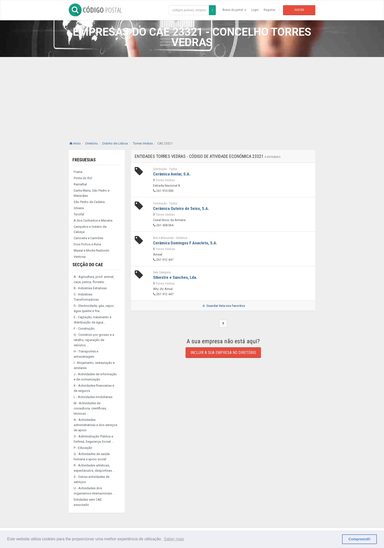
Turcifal (79, 214)
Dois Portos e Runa (87, 244)
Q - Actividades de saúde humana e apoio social (92, 456)
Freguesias (84, 159)
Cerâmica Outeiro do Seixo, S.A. (181, 208)
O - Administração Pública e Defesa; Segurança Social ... (94, 438)
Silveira (79, 208)
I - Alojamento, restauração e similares (94, 365)
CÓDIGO (95, 10)
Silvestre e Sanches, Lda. (175, 277)
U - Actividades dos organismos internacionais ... (94, 490)
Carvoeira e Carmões (88, 238)
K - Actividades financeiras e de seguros (94, 388)
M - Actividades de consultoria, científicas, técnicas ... (90, 408)
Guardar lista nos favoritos (223, 306)
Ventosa (80, 257)
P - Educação (83, 448)
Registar (269, 10)
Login (255, 10)
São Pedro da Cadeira (89, 202)
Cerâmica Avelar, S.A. (172, 174)
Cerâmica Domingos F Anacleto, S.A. (185, 242)
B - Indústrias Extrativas (90, 288)
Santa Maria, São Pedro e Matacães (91, 193)
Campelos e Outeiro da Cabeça (90, 229)
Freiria (78, 172)
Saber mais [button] (174, 539)
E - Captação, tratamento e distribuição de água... (92, 319)
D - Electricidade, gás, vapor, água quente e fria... (94, 308)
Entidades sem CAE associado (88, 502)
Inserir (299, 10)
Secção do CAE (87, 264)
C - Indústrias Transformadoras (86, 296)
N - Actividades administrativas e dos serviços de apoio (95, 425)
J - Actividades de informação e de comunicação (95, 376)
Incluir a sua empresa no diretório (223, 352)
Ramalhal (80, 184)
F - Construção (84, 328)
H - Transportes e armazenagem (86, 353)
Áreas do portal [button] (234, 10)
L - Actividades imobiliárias (93, 397)
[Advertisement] (192, 94)
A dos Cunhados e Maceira (93, 220)
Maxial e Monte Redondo (91, 250)
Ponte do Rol (83, 178)
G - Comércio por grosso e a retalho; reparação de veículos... (94, 340)
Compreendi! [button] (360, 539)
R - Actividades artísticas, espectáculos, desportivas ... (94, 467)
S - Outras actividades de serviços (91, 479)
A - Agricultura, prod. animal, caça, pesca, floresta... (94, 279)
